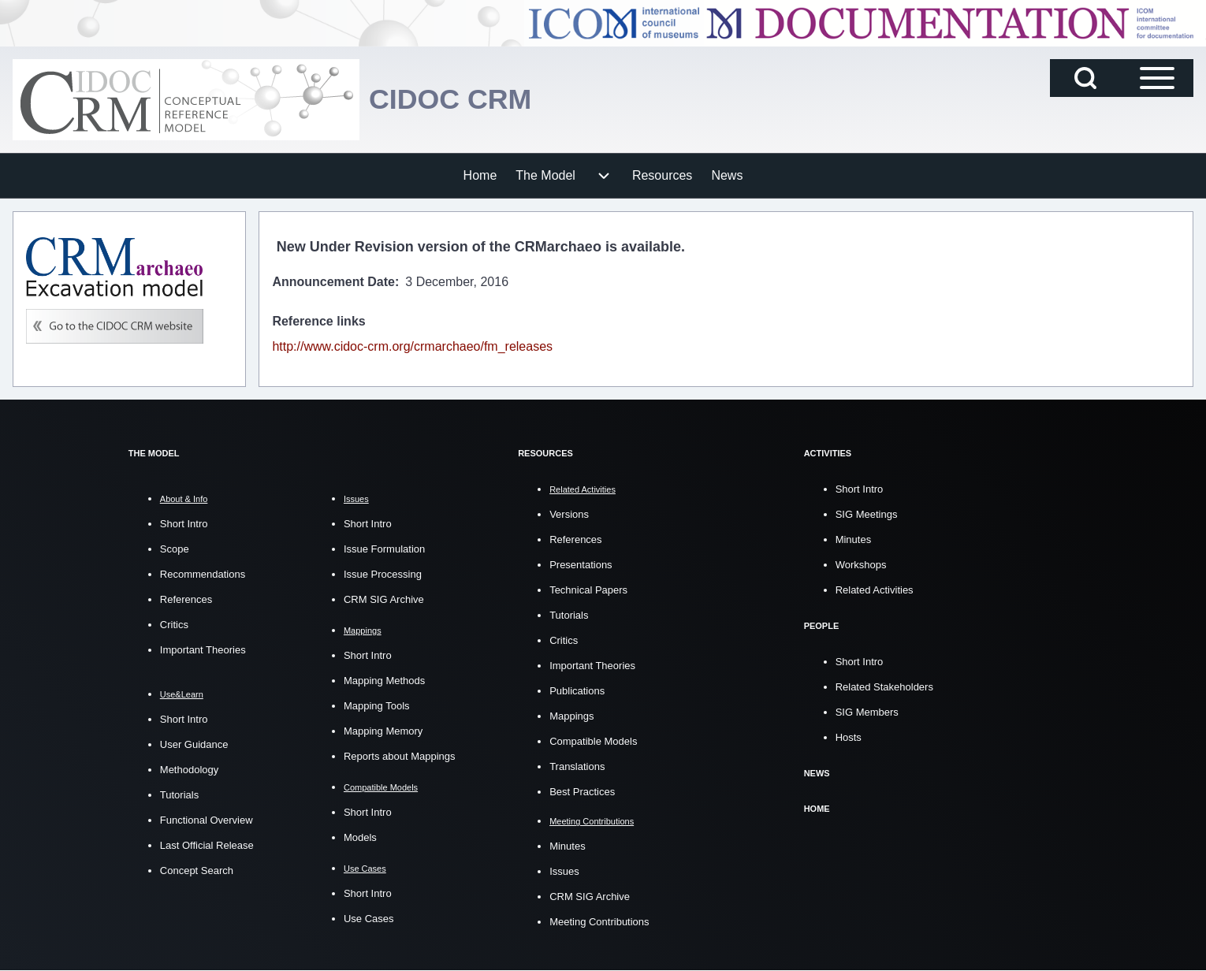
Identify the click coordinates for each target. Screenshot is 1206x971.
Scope (174, 549)
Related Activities (875, 589)
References (186, 599)
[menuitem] (480, 176)
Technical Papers (588, 589)
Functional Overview (206, 820)
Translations (577, 766)
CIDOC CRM (451, 99)
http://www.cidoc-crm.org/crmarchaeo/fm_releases (412, 346)
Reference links (318, 321)
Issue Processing (383, 574)
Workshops (861, 564)
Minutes (567, 846)
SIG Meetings (867, 513)
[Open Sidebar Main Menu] (1157, 78)
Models (360, 837)
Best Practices (582, 791)
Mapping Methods (384, 680)
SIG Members (867, 710)
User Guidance (194, 744)
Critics (174, 625)
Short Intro (184, 524)
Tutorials (179, 795)
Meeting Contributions (599, 922)
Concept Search (196, 870)
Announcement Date (333, 281)
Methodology (189, 770)
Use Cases (369, 918)
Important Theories (203, 650)
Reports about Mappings (400, 756)
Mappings (571, 715)
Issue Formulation (384, 549)
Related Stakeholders (884, 685)
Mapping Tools (377, 706)
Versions (569, 513)
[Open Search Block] (1085, 78)
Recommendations (202, 574)
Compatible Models (593, 740)
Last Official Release (207, 845)
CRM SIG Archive (384, 599)
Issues (564, 871)
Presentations (580, 564)
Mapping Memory (383, 731)
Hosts (849, 736)
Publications (577, 690)
